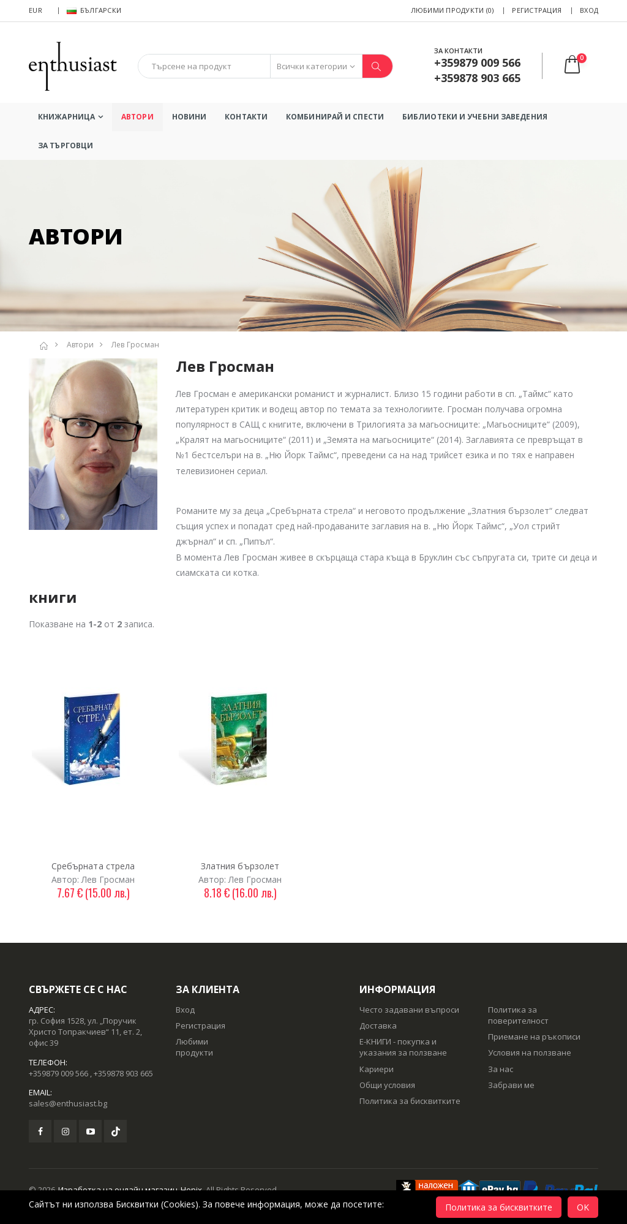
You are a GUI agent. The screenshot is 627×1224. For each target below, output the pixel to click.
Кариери (376, 1069)
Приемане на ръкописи (534, 1036)
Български (94, 10)
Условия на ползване (529, 1052)
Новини (189, 116)
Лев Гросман (135, 344)
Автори (137, 116)
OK (583, 1207)
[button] (580, 66)
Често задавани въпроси (409, 1009)
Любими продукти (194, 1047)
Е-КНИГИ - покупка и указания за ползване (403, 1047)
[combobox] (204, 66)
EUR (35, 10)
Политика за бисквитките (409, 1100)
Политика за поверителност (518, 1015)
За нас (500, 1069)
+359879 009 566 (58, 1073)
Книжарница (66, 116)
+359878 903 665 (123, 1073)
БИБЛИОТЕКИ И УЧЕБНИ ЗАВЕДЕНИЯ (474, 116)
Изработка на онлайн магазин (118, 1189)
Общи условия (387, 1084)
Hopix (191, 1189)
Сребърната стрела (93, 866)
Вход (589, 10)
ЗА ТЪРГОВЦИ (65, 145)
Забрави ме (511, 1084)
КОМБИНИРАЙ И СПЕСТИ (335, 116)
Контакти (246, 116)
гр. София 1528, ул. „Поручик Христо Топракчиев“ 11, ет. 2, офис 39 (85, 1031)
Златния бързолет (240, 866)
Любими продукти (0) (452, 10)
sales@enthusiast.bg (68, 1103)
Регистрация (536, 10)
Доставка (378, 1025)
